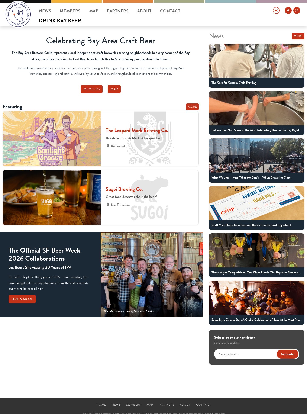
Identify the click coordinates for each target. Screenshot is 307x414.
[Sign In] (276, 8)
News (45, 11)
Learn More (22, 299)
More (192, 107)
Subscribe (287, 354)
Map (93, 11)
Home (101, 404)
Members (70, 11)
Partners (118, 11)
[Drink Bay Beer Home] (18, 14)
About (144, 11)
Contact (170, 11)
